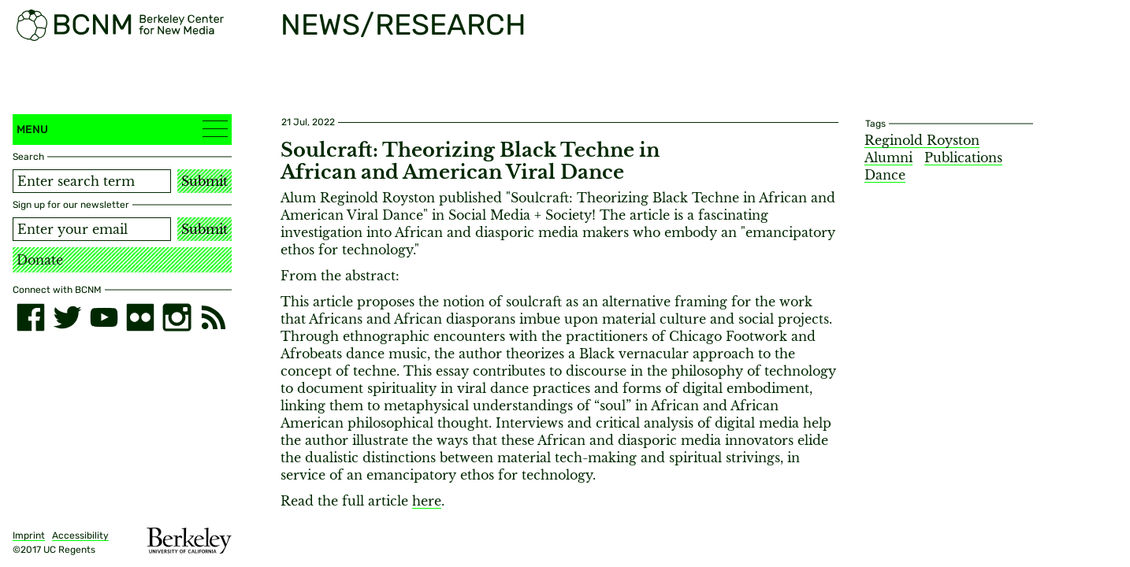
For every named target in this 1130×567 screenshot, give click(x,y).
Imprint (29, 535)
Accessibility (80, 535)
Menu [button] (122, 128)
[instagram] (176, 317)
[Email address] (92, 229)
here (426, 501)
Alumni (888, 157)
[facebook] (31, 317)
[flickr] (140, 317)
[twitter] (67, 317)
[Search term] (92, 181)
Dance (884, 175)
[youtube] (104, 317)
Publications (963, 157)
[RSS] (213, 317)
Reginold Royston (921, 140)
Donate (40, 260)
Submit (204, 181)
